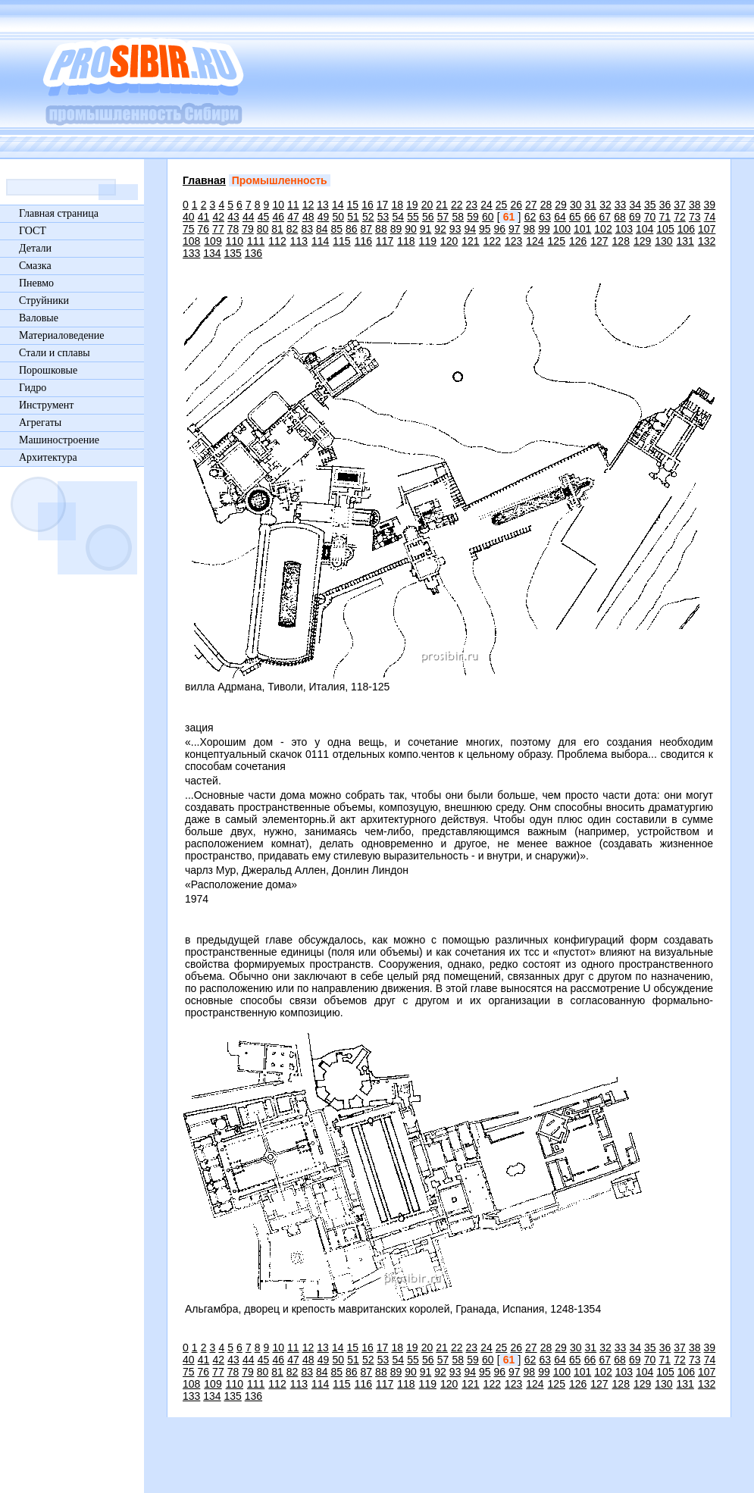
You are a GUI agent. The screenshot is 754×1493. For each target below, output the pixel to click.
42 (219, 217)
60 (488, 217)
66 (590, 217)
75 (189, 229)
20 (427, 205)
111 (255, 241)
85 (336, 229)
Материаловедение (62, 335)
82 (292, 229)
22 (457, 205)
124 (534, 241)
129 (642, 241)
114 (320, 241)
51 (353, 217)
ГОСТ (32, 230)
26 (516, 205)
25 (502, 205)
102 (603, 229)
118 (406, 241)
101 (582, 229)
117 (384, 241)
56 (428, 217)
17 (383, 205)
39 (710, 205)
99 (544, 229)
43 (233, 217)
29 (561, 205)
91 (426, 229)
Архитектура (48, 457)
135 (233, 253)
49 (324, 217)
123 (513, 241)
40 (189, 217)
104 (644, 229)
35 (650, 205)
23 (472, 205)
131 (685, 241)
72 (680, 217)
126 (578, 241)
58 (458, 217)
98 (530, 229)
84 (322, 229)
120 (449, 241)
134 (212, 253)
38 (695, 205)
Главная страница (59, 213)
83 (307, 229)
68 (620, 217)
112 (277, 241)
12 (308, 205)
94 (470, 229)
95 (485, 229)
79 (248, 229)
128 (621, 241)
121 (470, 241)
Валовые (38, 318)
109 (212, 241)
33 (621, 205)
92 (440, 229)
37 (680, 205)
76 (204, 229)
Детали (35, 248)
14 (338, 205)
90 (411, 229)
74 (710, 217)
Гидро (32, 387)
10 (278, 205)
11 (293, 205)
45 (264, 217)
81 (277, 229)
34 (635, 205)
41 (204, 217)
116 (363, 241)
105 (665, 229)
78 (233, 229)
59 (473, 217)
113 (299, 241)
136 (253, 253)
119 (427, 241)
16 (367, 205)
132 (706, 241)
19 (412, 205)
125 (556, 241)
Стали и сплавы (54, 352)
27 (531, 205)
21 (442, 205)
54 (399, 217)
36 (665, 205)
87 (367, 229)
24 (486, 205)
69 (635, 217)
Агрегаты (40, 422)
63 (545, 217)
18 (397, 205)
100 (562, 229)
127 (599, 241)
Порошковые (48, 370)
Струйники (44, 300)
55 (413, 217)
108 (191, 241)
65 (575, 217)
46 (279, 217)
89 (396, 229)
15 (353, 205)
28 (546, 205)
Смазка (35, 265)
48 (308, 217)
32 (605, 205)
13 (323, 205)
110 (234, 241)
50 (339, 217)
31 (591, 205)
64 (560, 217)
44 (248, 217)
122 (492, 241)
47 (293, 217)
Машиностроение (59, 440)
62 (530, 217)
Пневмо (36, 283)
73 (695, 217)
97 (514, 229)
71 (665, 217)
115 (341, 241)
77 (218, 229)
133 (191, 253)
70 (650, 217)
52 (368, 217)
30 (576, 205)
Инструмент (46, 405)
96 (499, 229)
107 (706, 229)
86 (352, 229)
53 (383, 217)
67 (605, 217)
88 (381, 229)
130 (663, 241)
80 (263, 229)
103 (624, 229)
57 (443, 217)
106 (686, 229)
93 (455, 229)
